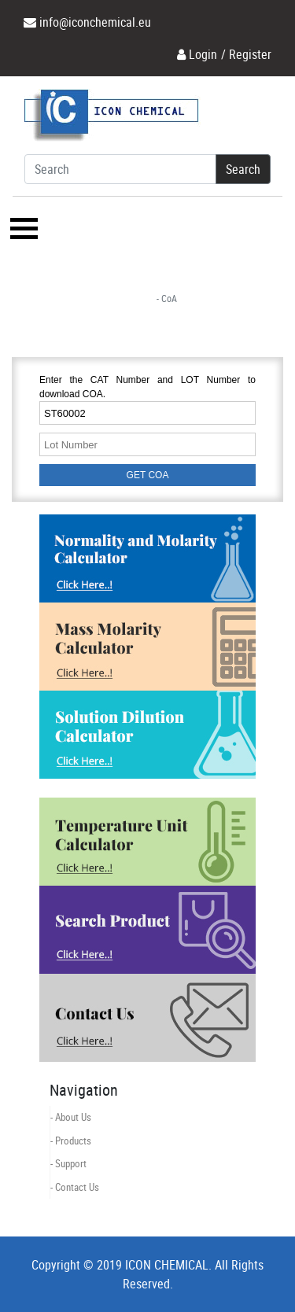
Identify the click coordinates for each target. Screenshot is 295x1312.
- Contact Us (74, 1187)
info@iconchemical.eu (95, 22)
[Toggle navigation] (22, 228)
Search (243, 169)
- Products (70, 1140)
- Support (68, 1163)
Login (203, 54)
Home (130, 298)
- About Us (70, 1117)
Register (250, 54)
